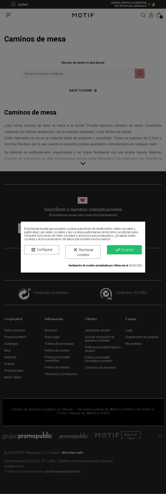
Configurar (42, 249)
